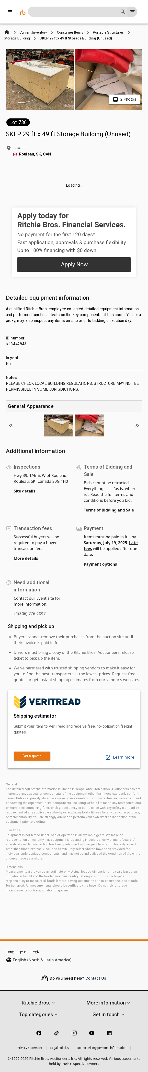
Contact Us (95, 978)
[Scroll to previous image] (11, 425)
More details (26, 558)
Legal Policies (59, 1048)
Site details (24, 491)
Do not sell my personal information (101, 1048)
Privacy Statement (29, 1048)
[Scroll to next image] (137, 425)
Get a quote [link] (32, 756)
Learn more (119, 757)
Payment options (100, 564)
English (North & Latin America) (42, 960)
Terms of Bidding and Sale (109, 510)
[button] (39, 1003)
